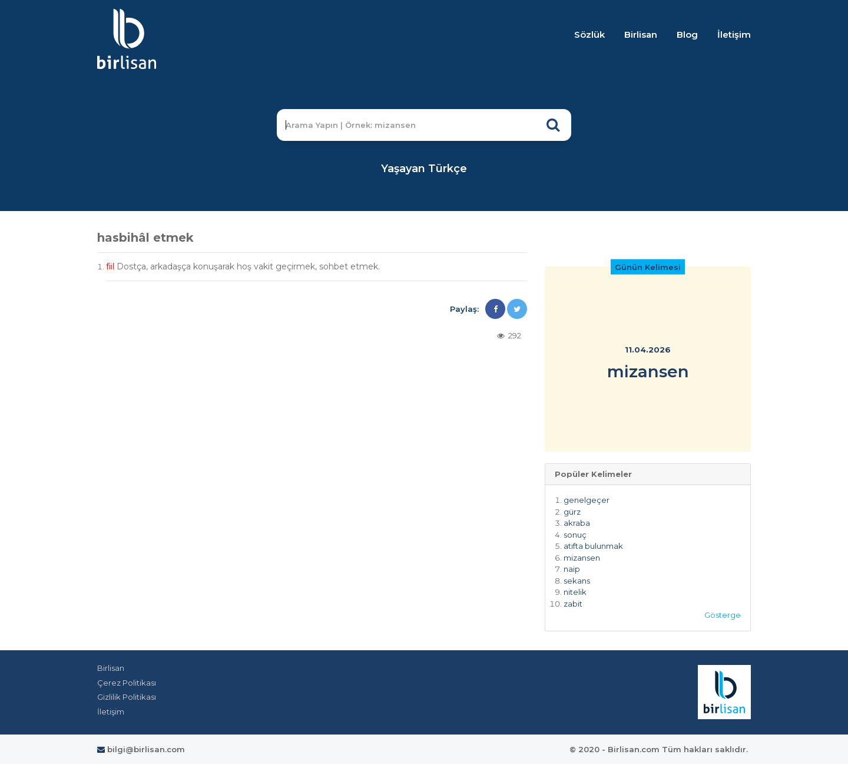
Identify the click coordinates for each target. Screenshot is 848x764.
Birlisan (640, 34)
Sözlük (589, 34)
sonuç (575, 534)
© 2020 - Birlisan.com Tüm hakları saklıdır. (658, 749)
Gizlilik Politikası (126, 697)
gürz (572, 511)
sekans (577, 580)
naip (572, 569)
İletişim (734, 34)
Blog (687, 34)
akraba (577, 523)
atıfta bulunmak (593, 546)
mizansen (582, 557)
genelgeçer (587, 500)
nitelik (575, 592)
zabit (573, 603)
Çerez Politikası (126, 682)
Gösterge (722, 615)
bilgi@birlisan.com (141, 749)
